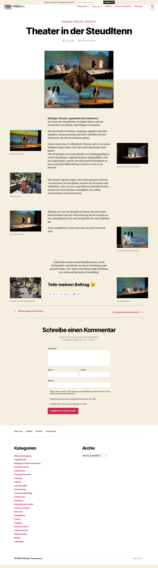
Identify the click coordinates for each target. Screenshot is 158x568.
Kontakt (45, 434)
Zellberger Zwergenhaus (33, 562)
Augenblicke (66, 25)
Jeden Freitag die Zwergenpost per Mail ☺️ (59, 2)
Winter (18, 541)
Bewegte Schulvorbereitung (29, 466)
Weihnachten (21, 537)
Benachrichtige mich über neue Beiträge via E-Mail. (68, 408)
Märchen (19, 515)
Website (51, 384)
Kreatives (79, 25)
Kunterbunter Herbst (25, 507)
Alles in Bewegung (24, 459)
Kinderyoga (20, 500)
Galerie (18, 485)
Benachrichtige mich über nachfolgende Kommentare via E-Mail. (73, 403)
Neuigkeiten (82, 8)
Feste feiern (20, 474)
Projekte (18, 526)
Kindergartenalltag (24, 496)
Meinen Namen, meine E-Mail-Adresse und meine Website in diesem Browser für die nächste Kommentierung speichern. (80, 396)
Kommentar (53, 352)
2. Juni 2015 (70, 45)
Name (51, 374)
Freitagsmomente (23, 478)
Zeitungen (138, 8)
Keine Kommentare (88, 45)
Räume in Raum (22, 530)
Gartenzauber (21, 489)
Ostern (18, 522)
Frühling (18, 481)
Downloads (60, 434)
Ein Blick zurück (22, 470)
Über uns (96, 8)
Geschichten (21, 493)
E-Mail (83, 374)
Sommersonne (22, 533)
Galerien (108, 8)
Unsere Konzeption (123, 8)
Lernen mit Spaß (23, 511)
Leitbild (32, 434)
